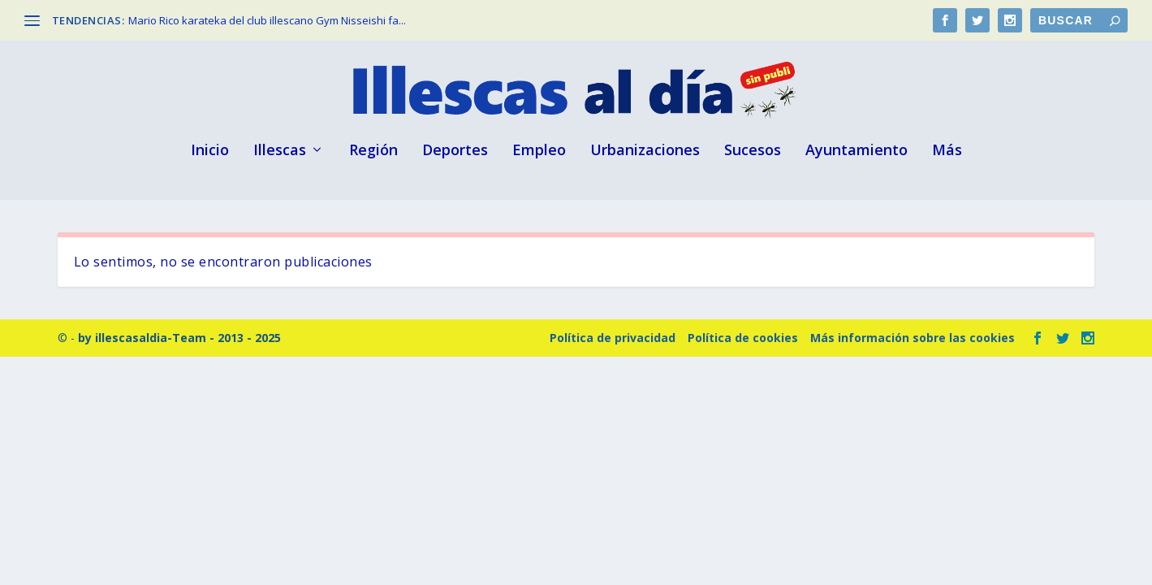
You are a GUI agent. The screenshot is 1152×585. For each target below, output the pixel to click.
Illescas (279, 151)
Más (947, 151)
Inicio (210, 151)
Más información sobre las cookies (912, 337)
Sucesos (752, 151)
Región (373, 151)
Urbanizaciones (645, 151)
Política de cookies (743, 337)
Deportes (455, 151)
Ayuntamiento (856, 151)
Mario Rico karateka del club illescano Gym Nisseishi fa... (267, 20)
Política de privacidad (612, 337)
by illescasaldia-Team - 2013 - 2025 (179, 337)
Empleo (539, 151)
